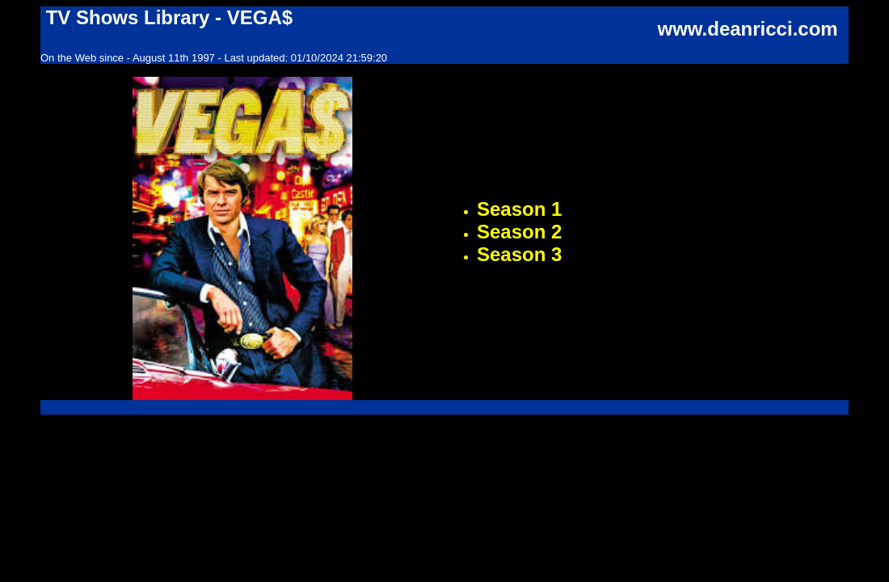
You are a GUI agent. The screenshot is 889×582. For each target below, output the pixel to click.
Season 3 (519, 254)
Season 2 (519, 231)
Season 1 (519, 209)
